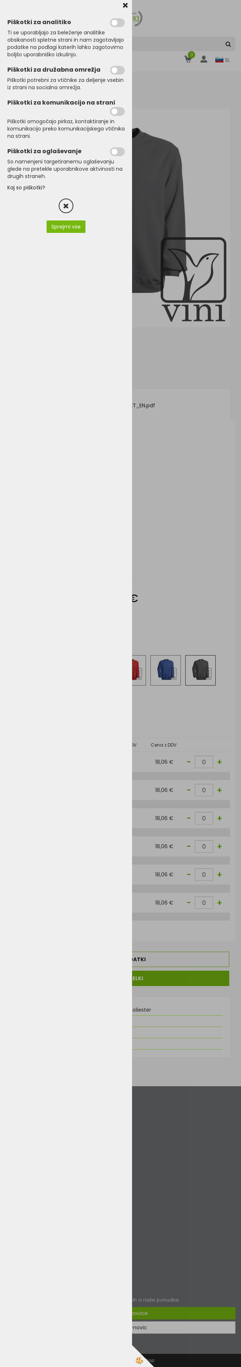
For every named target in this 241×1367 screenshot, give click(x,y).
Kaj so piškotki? (26, 187)
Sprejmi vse (66, 226)
